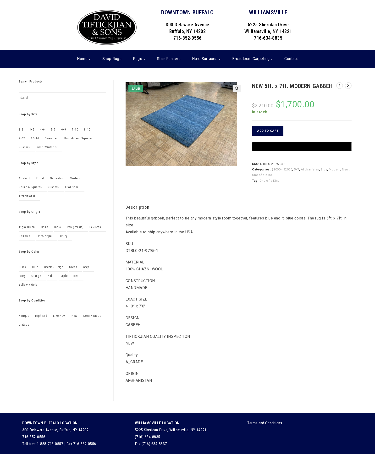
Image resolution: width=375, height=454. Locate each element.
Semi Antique (92, 315)
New (345, 169)
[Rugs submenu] (144, 59)
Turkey (62, 236)
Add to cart (268, 130)
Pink (50, 276)
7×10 (75, 129)
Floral (40, 178)
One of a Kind (262, 175)
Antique (24, 315)
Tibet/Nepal (44, 236)
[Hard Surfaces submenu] (220, 59)
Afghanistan (310, 169)
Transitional (27, 196)
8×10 (87, 129)
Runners (24, 147)
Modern (334, 169)
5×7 (52, 129)
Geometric (57, 178)
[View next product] (348, 85)
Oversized (51, 138)
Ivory (22, 276)
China (45, 227)
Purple (63, 276)
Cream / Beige (53, 267)
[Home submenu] (89, 59)
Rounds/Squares (30, 187)
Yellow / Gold (28, 284)
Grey (86, 267)
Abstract (24, 178)
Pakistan (95, 227)
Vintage (24, 324)
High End (41, 315)
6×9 (63, 129)
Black (22, 267)
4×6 (42, 129)
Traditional (72, 187)
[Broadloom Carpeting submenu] (272, 59)
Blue (324, 169)
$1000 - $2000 (282, 169)
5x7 (296, 169)
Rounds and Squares (78, 138)
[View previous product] (339, 85)
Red (76, 276)
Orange (36, 276)
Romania (24, 236)
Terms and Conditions (264, 423)
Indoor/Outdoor (46, 147)
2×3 (21, 129)
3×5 (31, 129)
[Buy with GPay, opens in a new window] (302, 146)
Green (73, 267)
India (57, 227)
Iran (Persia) (75, 227)
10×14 (35, 138)
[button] (237, 88)
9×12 (22, 138)
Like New (59, 315)
